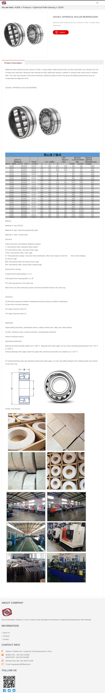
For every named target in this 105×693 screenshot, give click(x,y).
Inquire (62, 32)
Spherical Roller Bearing (44, 7)
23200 (60, 7)
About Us (6, 633)
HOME (17, 7)
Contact (6, 639)
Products (27, 7)
